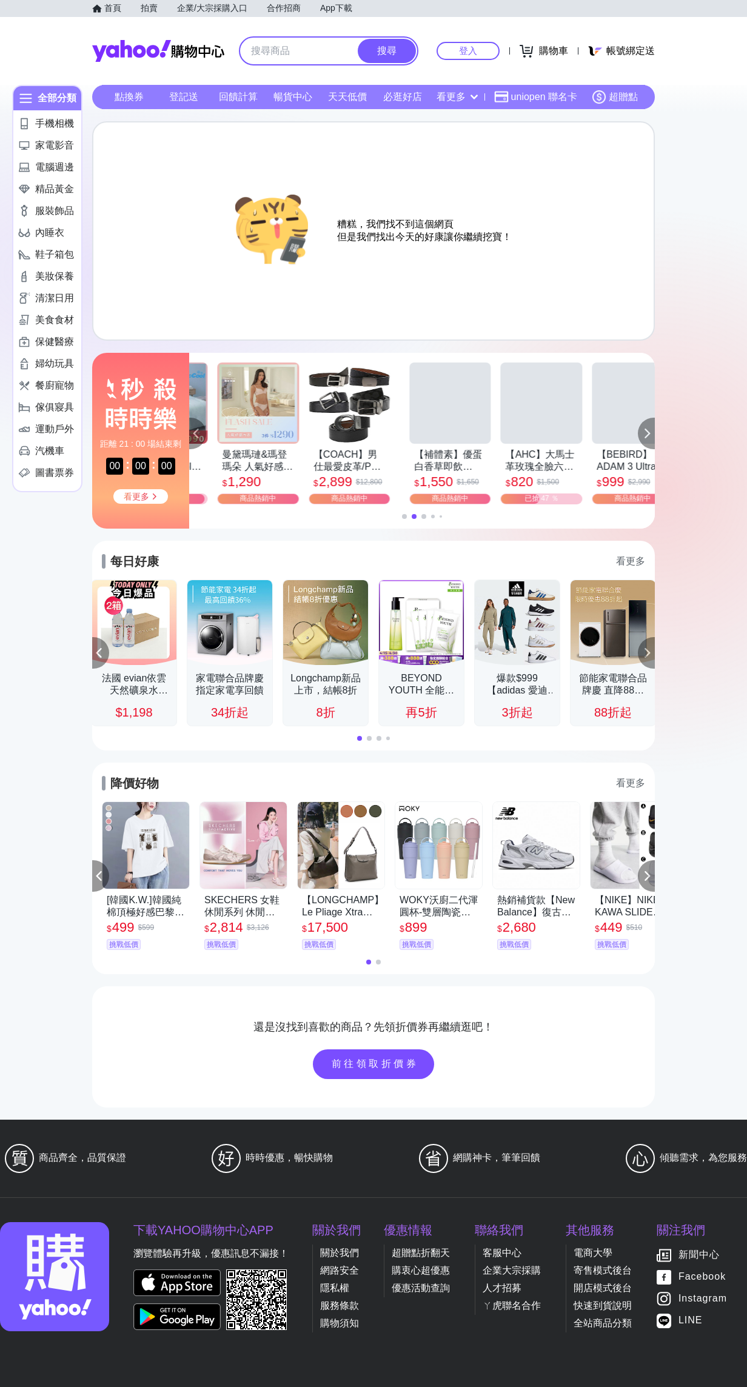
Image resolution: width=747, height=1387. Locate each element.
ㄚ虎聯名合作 (512, 1305)
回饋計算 (238, 97)
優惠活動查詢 (421, 1288)
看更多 (457, 97)
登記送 (183, 97)
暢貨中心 (292, 97)
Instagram (702, 1299)
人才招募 (502, 1288)
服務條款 (339, 1305)
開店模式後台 (603, 1288)
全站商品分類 (603, 1323)
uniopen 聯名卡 (535, 97)
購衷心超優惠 (421, 1270)
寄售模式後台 (603, 1270)
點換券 (129, 97)
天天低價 (347, 97)
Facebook (702, 1277)
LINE (690, 1320)
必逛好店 (402, 97)
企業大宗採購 (512, 1270)
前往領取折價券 (375, 1063)
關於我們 (339, 1253)
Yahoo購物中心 (158, 50)
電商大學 (593, 1253)
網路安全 (339, 1270)
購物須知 (339, 1323)
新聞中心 (699, 1255)
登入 (468, 50)
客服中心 (502, 1253)
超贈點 (615, 97)
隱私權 (334, 1288)
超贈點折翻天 (421, 1253)
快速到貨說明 (603, 1305)
